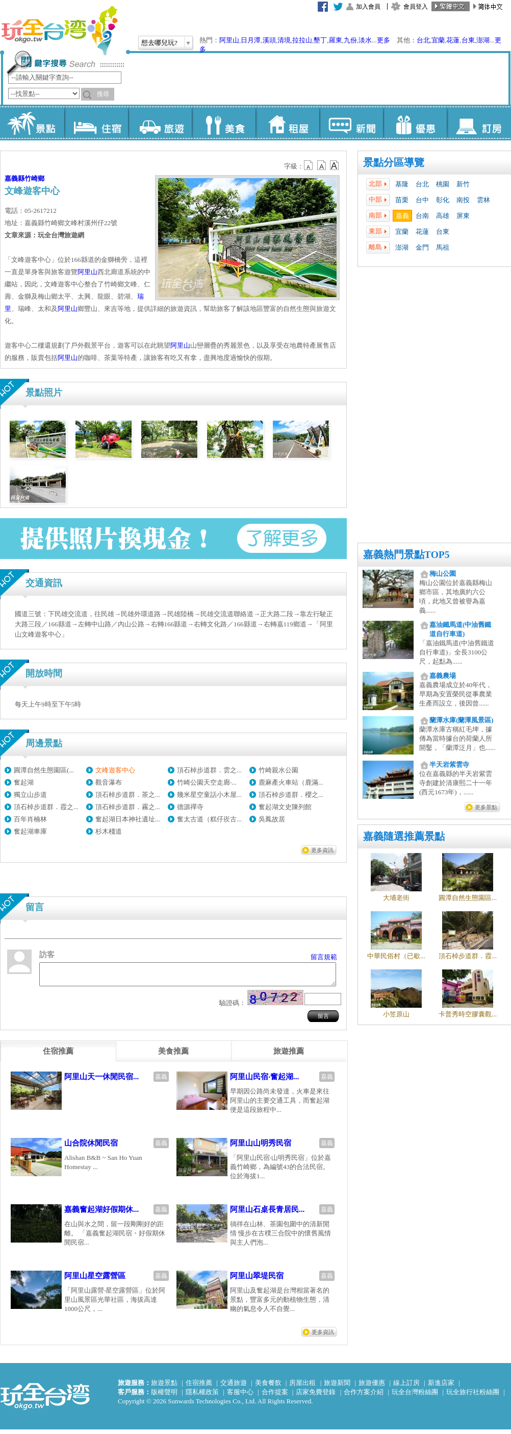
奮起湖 (24, 782)
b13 (322, 165)
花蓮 (452, 40)
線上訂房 (406, 1387)
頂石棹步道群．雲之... (209, 770)
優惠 (415, 122)
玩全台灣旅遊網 (59, 30)
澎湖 (483, 40)
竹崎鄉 (34, 178)
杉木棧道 (108, 831)
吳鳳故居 (272, 819)
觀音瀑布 (108, 782)
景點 (32, 122)
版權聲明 (164, 1396)
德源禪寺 (190, 807)
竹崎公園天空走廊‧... (207, 782)
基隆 (401, 184)
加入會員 (368, 6)
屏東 (463, 216)
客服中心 (240, 1396)
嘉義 (402, 216)
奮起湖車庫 (30, 831)
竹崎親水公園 (278, 770)
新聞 (351, 122)
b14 (334, 165)
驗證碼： (232, 1007)
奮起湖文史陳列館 (285, 807)
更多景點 (486, 807)
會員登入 (415, 6)
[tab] (58, 1056)
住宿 (96, 122)
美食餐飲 (268, 1387)
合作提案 (275, 1396)
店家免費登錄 (316, 1396)
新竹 (463, 184)
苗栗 (401, 200)
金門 (422, 247)
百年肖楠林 (30, 819)
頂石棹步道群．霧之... (127, 807)
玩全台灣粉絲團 (415, 1396)
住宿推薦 (199, 1387)
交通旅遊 (233, 1387)
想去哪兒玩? (159, 42)
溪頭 (269, 40)
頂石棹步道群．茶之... (127, 794)
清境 (284, 40)
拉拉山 (302, 40)
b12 (309, 165)
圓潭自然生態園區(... (44, 770)
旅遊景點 (164, 1387)
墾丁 (320, 40)
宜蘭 (438, 40)
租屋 (287, 122)
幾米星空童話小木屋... (209, 794)
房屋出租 (302, 1387)
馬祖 (442, 247)
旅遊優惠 (372, 1387)
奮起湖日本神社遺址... (127, 819)
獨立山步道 (30, 794)
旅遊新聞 (337, 1387)
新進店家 (441, 1387)
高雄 (442, 216)
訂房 (478, 122)
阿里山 (229, 40)
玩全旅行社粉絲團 (472, 1396)
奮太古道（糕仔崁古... (209, 819)
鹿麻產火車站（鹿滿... (291, 782)
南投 (463, 200)
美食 (224, 122)
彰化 (442, 200)
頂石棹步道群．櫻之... (291, 794)
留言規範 (324, 957)
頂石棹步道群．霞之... (46, 807)
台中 (422, 200)
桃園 (442, 184)
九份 (350, 40)
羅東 (335, 40)
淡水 (365, 40)
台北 (423, 40)
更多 (383, 40)
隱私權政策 (202, 1396)
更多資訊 (322, 850)
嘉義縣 (14, 178)
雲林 (483, 200)
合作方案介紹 (364, 1396)
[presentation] (58, 1056)
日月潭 (251, 40)
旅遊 (160, 122)
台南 (422, 216)
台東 (468, 40)
